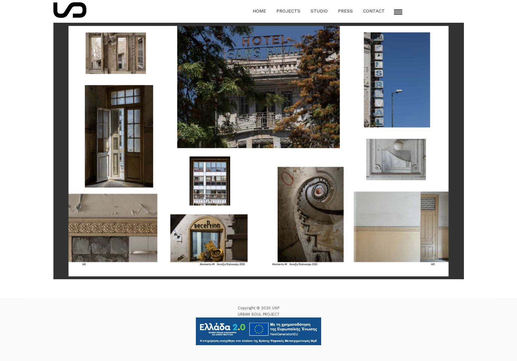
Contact (374, 11)
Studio (319, 11)
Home (259, 11)
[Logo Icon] (69, 10)
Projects (288, 11)
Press (345, 11)
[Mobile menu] (398, 12)
